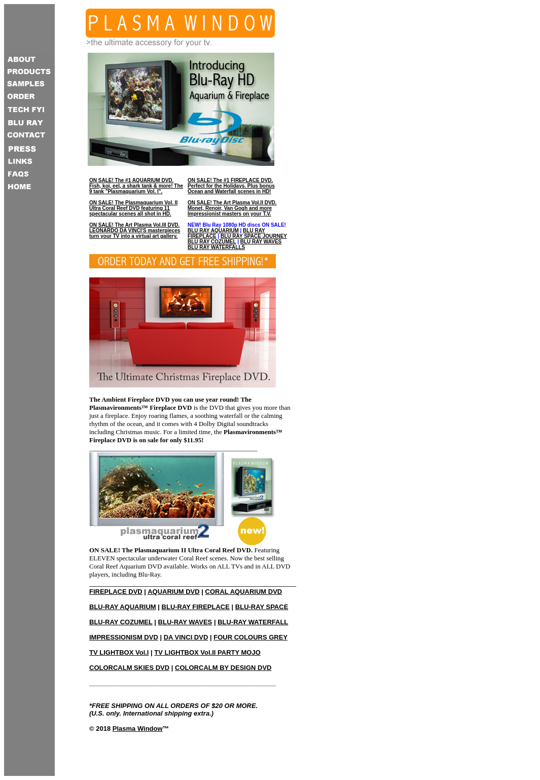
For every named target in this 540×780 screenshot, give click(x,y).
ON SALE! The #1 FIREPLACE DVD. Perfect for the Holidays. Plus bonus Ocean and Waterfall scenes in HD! (231, 186)
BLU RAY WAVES (261, 241)
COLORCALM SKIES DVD (129, 667)
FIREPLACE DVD (115, 591)
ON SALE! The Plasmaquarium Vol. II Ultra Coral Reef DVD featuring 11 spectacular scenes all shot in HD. (133, 208)
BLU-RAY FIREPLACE (196, 607)
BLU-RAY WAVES (185, 622)
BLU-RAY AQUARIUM (122, 607)
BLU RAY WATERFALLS (216, 247)
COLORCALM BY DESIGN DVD (223, 667)
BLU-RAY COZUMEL (121, 622)
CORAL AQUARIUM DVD (243, 591)
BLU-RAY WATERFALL (253, 622)
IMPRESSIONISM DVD (123, 637)
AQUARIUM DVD (174, 591)
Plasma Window (138, 728)
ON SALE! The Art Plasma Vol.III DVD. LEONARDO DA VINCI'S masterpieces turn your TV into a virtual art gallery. (134, 230)
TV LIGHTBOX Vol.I (119, 652)
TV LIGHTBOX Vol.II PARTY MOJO (207, 652)
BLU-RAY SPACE (262, 607)
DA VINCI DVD (186, 637)
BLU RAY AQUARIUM (213, 230)
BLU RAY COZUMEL (212, 241)
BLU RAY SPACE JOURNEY (254, 236)
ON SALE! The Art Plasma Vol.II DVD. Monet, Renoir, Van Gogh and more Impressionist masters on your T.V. (232, 208)
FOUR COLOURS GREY (250, 637)
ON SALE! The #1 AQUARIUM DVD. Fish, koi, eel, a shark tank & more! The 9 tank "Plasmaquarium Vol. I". (136, 186)
